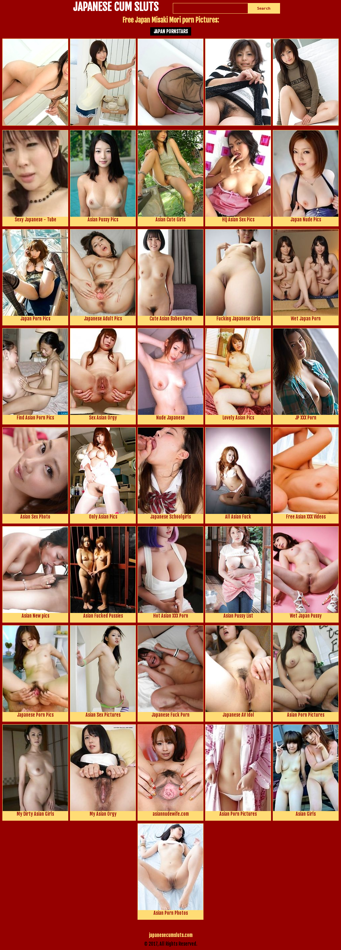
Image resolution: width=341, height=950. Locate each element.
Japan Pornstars (171, 31)
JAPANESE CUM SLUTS (116, 8)
